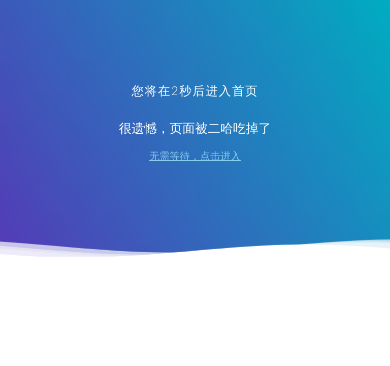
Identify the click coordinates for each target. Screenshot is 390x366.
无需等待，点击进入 (195, 156)
